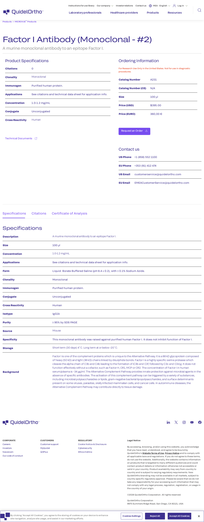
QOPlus (44, 450)
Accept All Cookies (179, 517)
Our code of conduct (13, 454)
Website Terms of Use (153, 451)
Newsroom (8, 450)
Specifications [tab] (13, 210)
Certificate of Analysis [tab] (72, 210)
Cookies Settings (132, 517)
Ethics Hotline (85, 450)
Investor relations (124, 5)
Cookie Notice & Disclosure (92, 442)
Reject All (155, 517)
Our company (103, 5)
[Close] (198, 517)
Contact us (140, 5)
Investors (7, 446)
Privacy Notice (172, 451)
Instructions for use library (81, 5)
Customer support (49, 442)
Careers (6, 442)
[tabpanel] (102, 306)
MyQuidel (45, 446)
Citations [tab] (39, 210)
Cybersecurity (85, 446)
